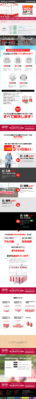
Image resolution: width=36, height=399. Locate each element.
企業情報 (16, 392)
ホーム (1, 390)
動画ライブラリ (9, 390)
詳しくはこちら (26, 226)
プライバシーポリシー (17, 393)
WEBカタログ (9, 392)
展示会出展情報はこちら (9, 42)
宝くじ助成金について (10, 391)
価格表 (1, 392)
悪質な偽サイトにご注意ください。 (16, 21)
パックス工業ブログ (9, 393)
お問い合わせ (16, 391)
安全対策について (3, 391)
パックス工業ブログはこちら (27, 42)
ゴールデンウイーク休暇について (22, 28)
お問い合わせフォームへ (29, 128)
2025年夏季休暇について (21, 27)
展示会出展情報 (17, 390)
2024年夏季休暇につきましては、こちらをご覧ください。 (25, 33)
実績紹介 (2, 393)
